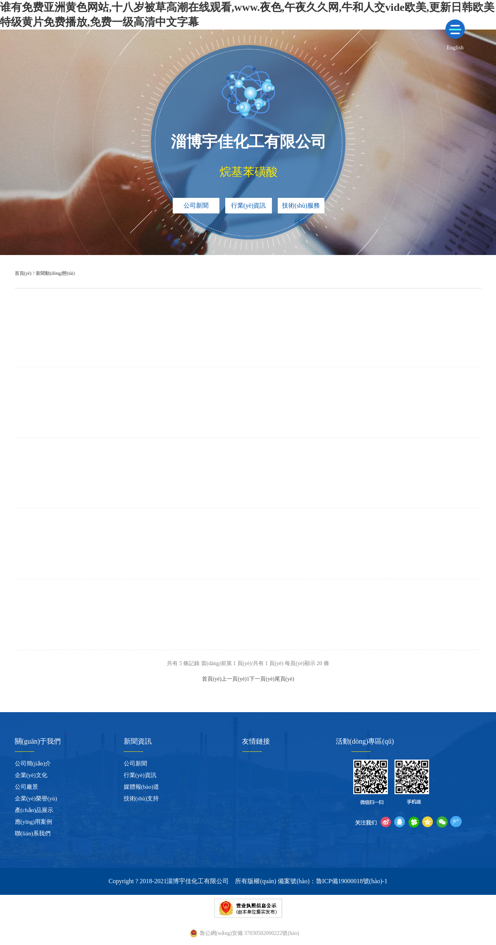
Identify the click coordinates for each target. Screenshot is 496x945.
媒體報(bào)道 (141, 787)
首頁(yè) (23, 273)
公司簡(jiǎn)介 (33, 763)
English (455, 48)
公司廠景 (26, 787)
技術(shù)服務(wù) (301, 207)
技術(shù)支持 (141, 798)
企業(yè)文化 (31, 775)
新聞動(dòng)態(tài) (55, 273)
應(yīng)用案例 (34, 822)
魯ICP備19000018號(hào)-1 (351, 881)
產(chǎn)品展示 (34, 810)
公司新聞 (196, 205)
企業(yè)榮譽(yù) (36, 798)
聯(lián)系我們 (33, 833)
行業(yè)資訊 (248, 205)
